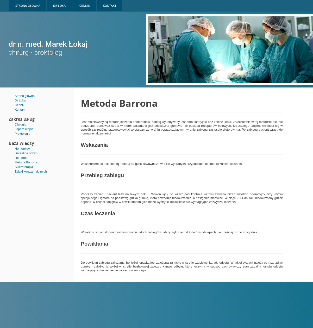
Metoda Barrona (26, 162)
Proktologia (22, 133)
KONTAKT (109, 6)
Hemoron (21, 158)
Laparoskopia (24, 129)
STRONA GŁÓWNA (27, 6)
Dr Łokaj (20, 100)
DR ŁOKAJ (60, 6)
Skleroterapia (24, 167)
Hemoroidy (22, 148)
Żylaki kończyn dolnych (31, 171)
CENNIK (84, 6)
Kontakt (20, 109)
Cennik (19, 105)
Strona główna (25, 96)
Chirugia (20, 124)
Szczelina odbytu (26, 153)
